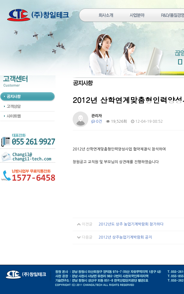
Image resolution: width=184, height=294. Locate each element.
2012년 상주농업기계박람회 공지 (125, 237)
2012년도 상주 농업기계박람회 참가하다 (131, 224)
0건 (96, 121)
